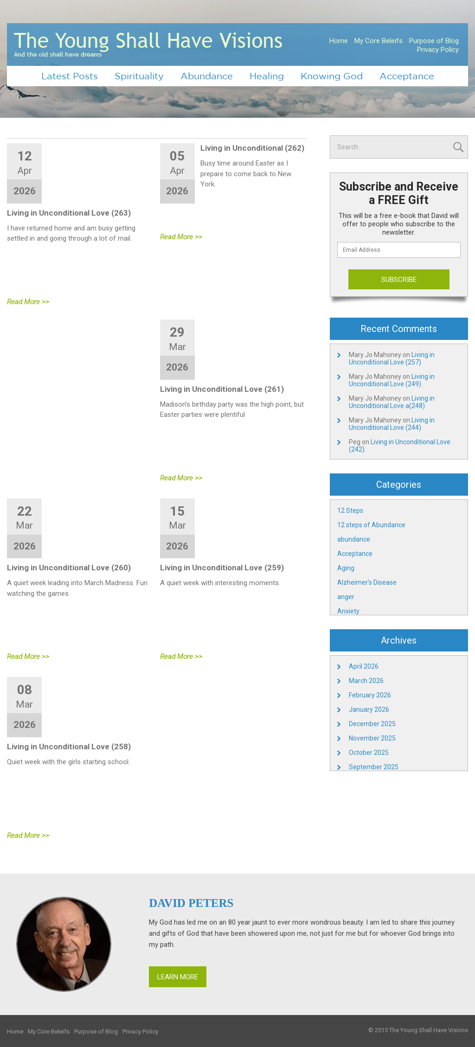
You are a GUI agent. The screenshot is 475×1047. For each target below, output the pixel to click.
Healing (267, 75)
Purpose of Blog (434, 41)
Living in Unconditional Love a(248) (392, 402)
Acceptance (406, 75)
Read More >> (28, 302)
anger (345, 596)
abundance (353, 539)
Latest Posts (69, 75)
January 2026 (369, 709)
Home (338, 41)
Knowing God (332, 75)
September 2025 (373, 767)
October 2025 (369, 752)
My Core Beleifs (378, 41)
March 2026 (366, 680)
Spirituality (139, 75)
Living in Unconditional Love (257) (392, 358)
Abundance (206, 75)
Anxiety (348, 611)
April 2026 (364, 666)
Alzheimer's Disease (367, 582)
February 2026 (370, 695)
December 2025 (372, 724)
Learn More (177, 977)
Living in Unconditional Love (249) (392, 380)
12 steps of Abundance (371, 525)
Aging (345, 568)
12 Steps (350, 510)
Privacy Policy (438, 49)
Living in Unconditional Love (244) (392, 423)
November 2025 (372, 738)
